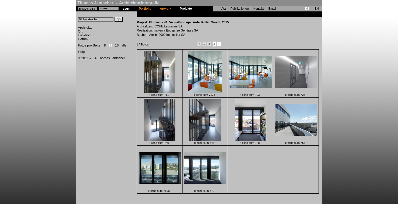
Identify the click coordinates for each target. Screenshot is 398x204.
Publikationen (239, 8)
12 (110, 45)
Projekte (186, 8)
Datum (83, 39)
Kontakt (258, 8)
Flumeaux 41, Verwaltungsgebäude (221, 14)
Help (81, 52)
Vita (223, 8)
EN (316, 8)
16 (117, 45)
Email (272, 8)
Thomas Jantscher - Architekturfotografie (118, 3)
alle (123, 45)
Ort (80, 31)
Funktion (84, 35)
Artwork (165, 8)
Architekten (86, 27)
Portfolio (145, 8)
